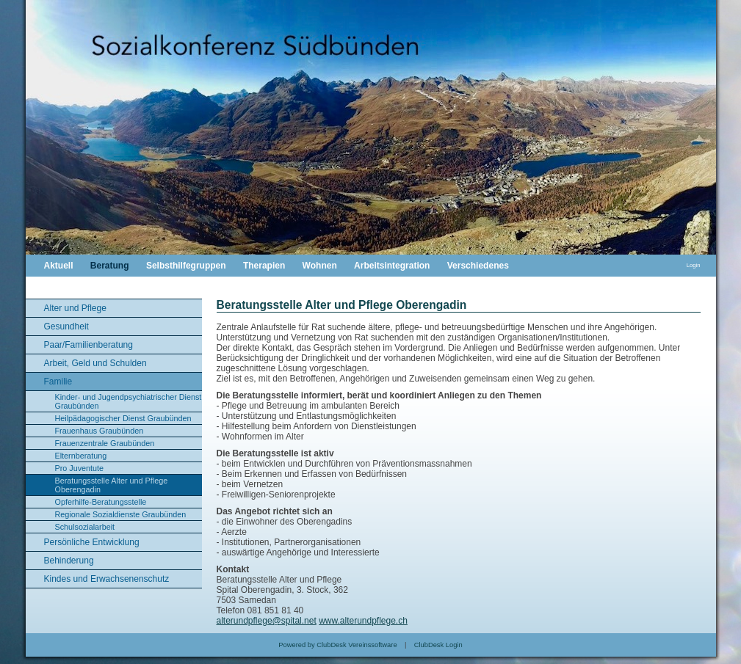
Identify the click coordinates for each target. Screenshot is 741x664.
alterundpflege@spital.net (267, 621)
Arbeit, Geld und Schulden (95, 363)
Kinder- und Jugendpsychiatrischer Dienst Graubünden (128, 401)
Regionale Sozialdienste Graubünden (121, 514)
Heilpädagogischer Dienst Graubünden (123, 418)
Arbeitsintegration (392, 265)
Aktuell (58, 265)
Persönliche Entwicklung (92, 542)
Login (694, 265)
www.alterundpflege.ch (363, 621)
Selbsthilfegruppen (186, 265)
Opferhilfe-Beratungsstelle (101, 501)
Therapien (264, 265)
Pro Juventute (79, 468)
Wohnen (320, 265)
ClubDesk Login (438, 645)
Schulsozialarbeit (85, 526)
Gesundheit (66, 326)
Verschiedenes (478, 265)
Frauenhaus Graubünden (99, 430)
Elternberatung (81, 455)
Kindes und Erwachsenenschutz (107, 579)
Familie (58, 381)
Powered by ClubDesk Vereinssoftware (337, 645)
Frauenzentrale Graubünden (105, 443)
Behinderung (69, 560)
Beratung (109, 265)
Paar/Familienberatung (88, 345)
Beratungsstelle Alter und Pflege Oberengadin (111, 485)
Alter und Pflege (75, 308)
